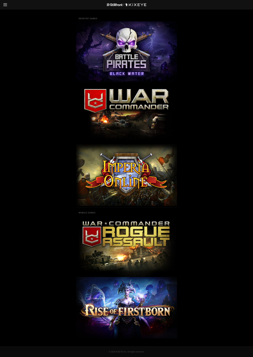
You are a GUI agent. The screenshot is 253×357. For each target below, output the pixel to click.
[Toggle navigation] (5, 5)
